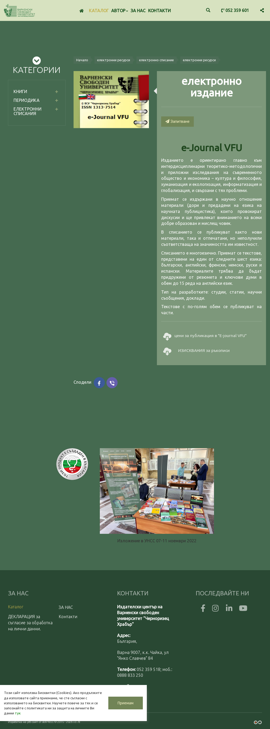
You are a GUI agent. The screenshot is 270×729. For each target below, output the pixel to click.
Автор (119, 10)
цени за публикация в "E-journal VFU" (205, 336)
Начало (82, 60)
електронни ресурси (113, 60)
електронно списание (156, 60)
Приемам (125, 703)
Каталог (99, 10)
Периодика (27, 100)
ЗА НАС (138, 10)
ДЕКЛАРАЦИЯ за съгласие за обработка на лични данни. (30, 622)
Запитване (177, 121)
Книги (20, 91)
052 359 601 (235, 10)
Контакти (159, 10)
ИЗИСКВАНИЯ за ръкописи (196, 351)
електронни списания (27, 111)
